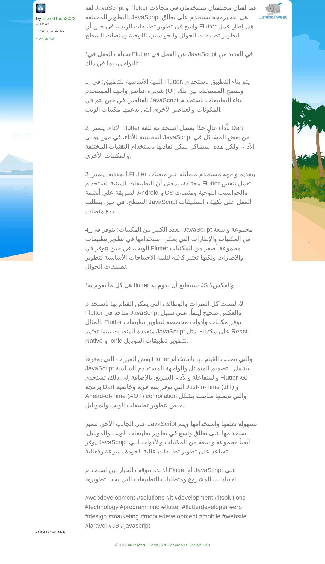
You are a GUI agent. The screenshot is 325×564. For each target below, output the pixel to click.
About (153, 545)
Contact (195, 545)
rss (45, 38)
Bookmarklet (178, 545)
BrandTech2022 (58, 18)
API (163, 545)
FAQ (206, 545)
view (39, 38)
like (51, 38)
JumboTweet (135, 545)
